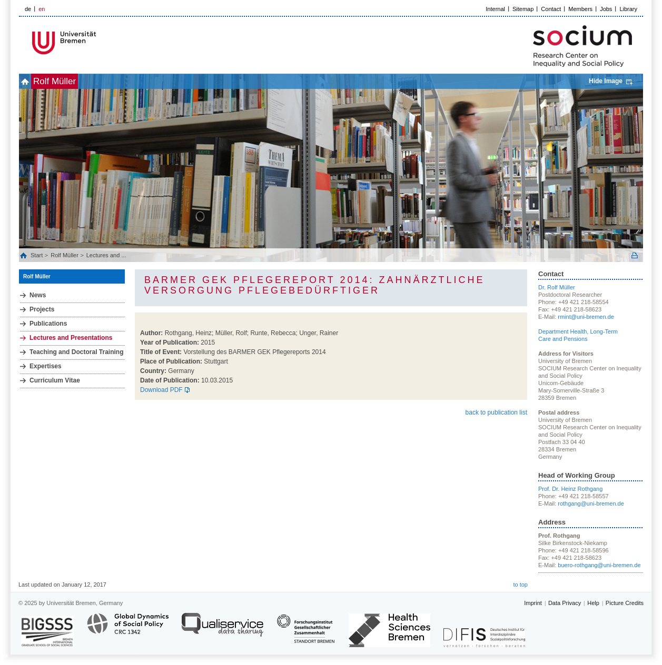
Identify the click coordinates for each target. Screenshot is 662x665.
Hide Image (606, 81)
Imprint (533, 603)
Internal (495, 9)
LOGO (99, 43)
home (31, 81)
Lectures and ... (106, 255)
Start (37, 255)
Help (593, 603)
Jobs (606, 9)
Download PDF (161, 390)
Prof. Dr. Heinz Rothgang (570, 489)
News (37, 295)
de (28, 9)
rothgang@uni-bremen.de (591, 503)
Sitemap (522, 9)
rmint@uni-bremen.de (586, 317)
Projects (41, 309)
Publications (48, 323)
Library (628, 9)
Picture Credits (625, 603)
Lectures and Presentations (70, 337)
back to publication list (496, 412)
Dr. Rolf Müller (556, 287)
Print (634, 255)
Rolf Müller (72, 81)
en (41, 9)
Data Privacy (564, 603)
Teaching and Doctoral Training (76, 352)
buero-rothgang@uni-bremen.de (599, 565)
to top (520, 584)
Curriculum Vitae (54, 380)
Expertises (45, 366)
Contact (551, 9)
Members (580, 9)
